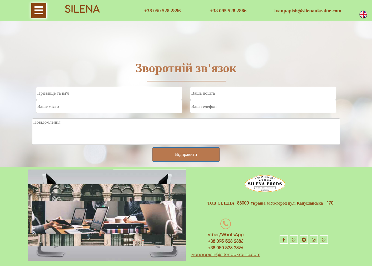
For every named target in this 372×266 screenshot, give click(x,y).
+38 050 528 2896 (162, 10)
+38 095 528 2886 (228, 10)
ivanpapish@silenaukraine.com (307, 10)
